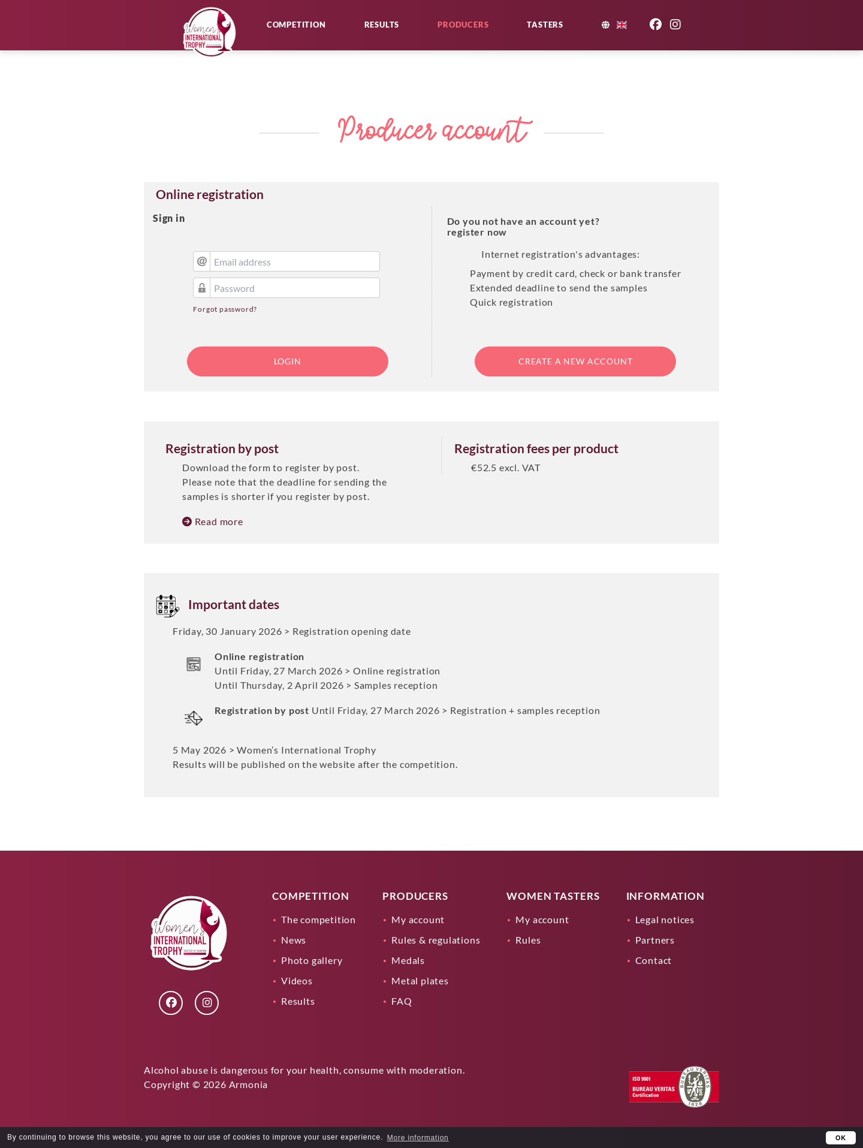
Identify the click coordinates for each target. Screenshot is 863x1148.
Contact (653, 960)
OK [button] (840, 1137)
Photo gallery (311, 960)
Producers (491, 37)
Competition (324, 37)
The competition (318, 919)
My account (418, 919)
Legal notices (665, 919)
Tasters (573, 37)
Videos (297, 980)
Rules (528, 939)
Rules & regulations (435, 939)
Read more (212, 521)
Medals (408, 960)
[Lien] (213, 60)
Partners (655, 939)
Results (410, 37)
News (293, 939)
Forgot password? (225, 309)
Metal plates (420, 980)
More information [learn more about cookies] (418, 1138)
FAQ (401, 1001)
